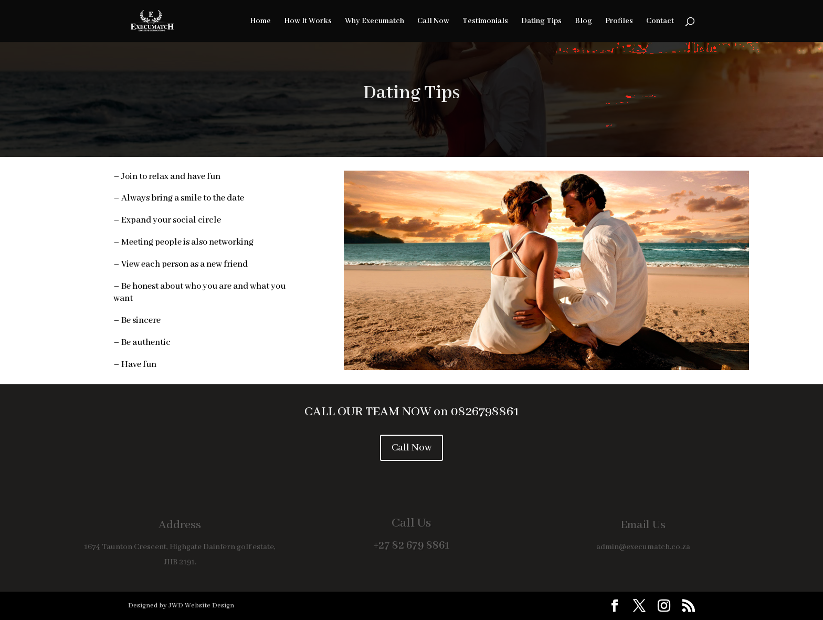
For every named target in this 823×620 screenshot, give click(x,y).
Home (260, 21)
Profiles (619, 21)
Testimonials (485, 21)
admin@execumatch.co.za (643, 547)
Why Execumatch (374, 21)
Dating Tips (541, 21)
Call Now (433, 21)
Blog (583, 21)
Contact (660, 21)
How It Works (308, 21)
